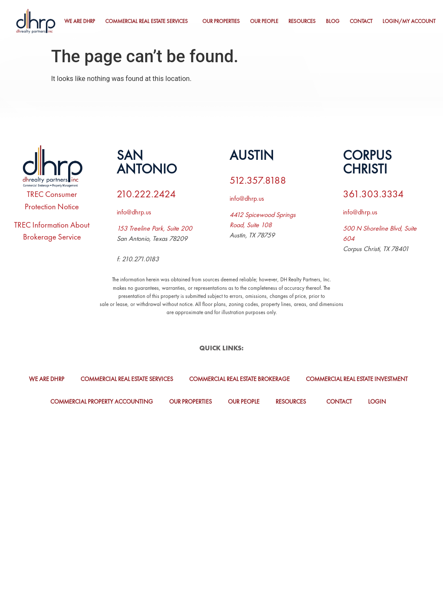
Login (377, 401)
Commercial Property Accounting (101, 401)
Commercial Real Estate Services (146, 21)
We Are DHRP (79, 21)
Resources (302, 21)
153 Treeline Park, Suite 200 (154, 228)
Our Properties (221, 21)
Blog (332, 21)
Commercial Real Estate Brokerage (239, 379)
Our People (264, 21)
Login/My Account (409, 21)
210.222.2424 (146, 193)
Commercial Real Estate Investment (357, 379)
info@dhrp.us (134, 212)
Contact (361, 21)
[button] (148, 21)
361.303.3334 (373, 193)
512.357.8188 (258, 180)
